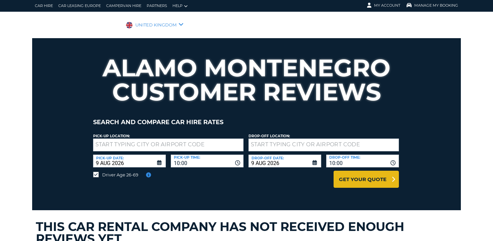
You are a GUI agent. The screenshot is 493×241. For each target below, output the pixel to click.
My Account (383, 5)
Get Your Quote (362, 174)
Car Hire (44, 5)
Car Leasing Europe (79, 5)
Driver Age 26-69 (120, 169)
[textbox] (168, 140)
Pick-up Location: (111, 131)
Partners (157, 5)
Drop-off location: (269, 131)
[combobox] (207, 156)
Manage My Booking (432, 5)
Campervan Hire (123, 5)
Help (180, 6)
